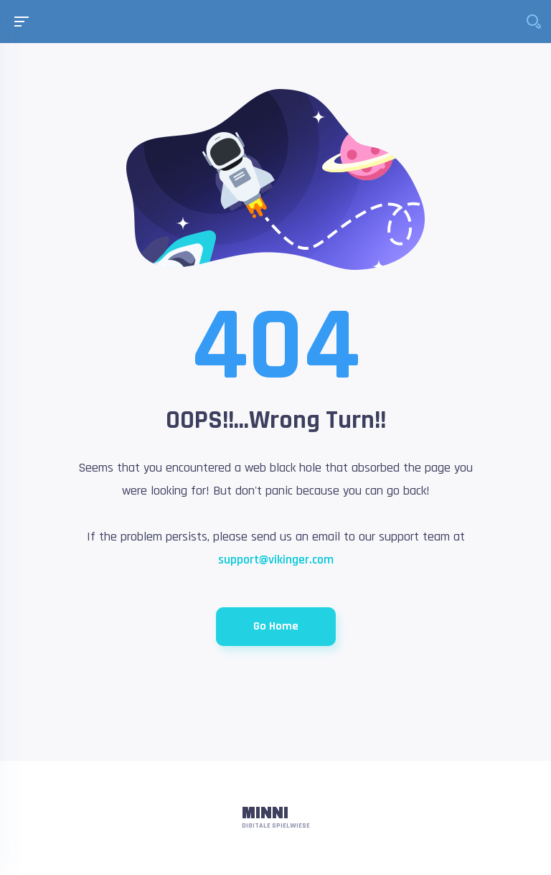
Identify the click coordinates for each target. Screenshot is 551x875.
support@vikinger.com (276, 559)
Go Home (275, 626)
